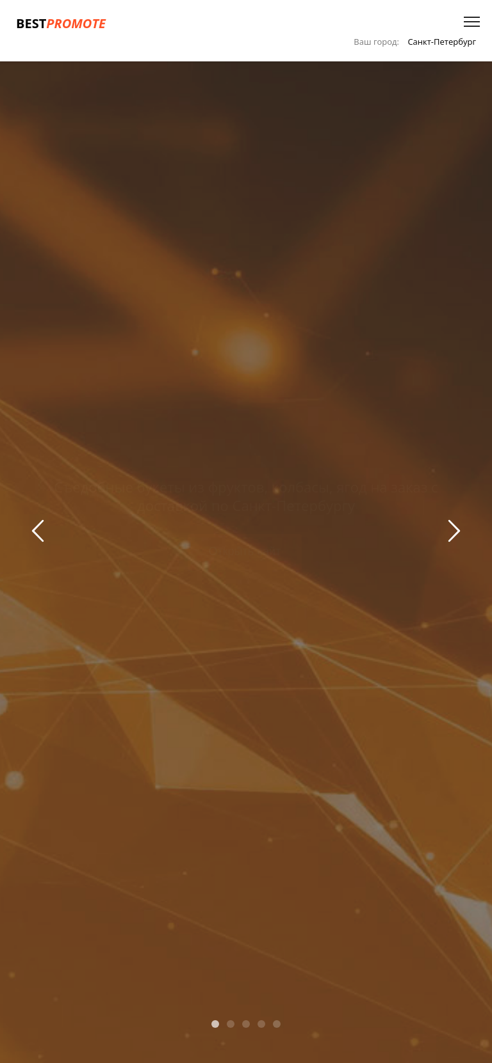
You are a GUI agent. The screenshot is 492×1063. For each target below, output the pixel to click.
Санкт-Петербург (441, 41)
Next (452, 533)
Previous (40, 533)
